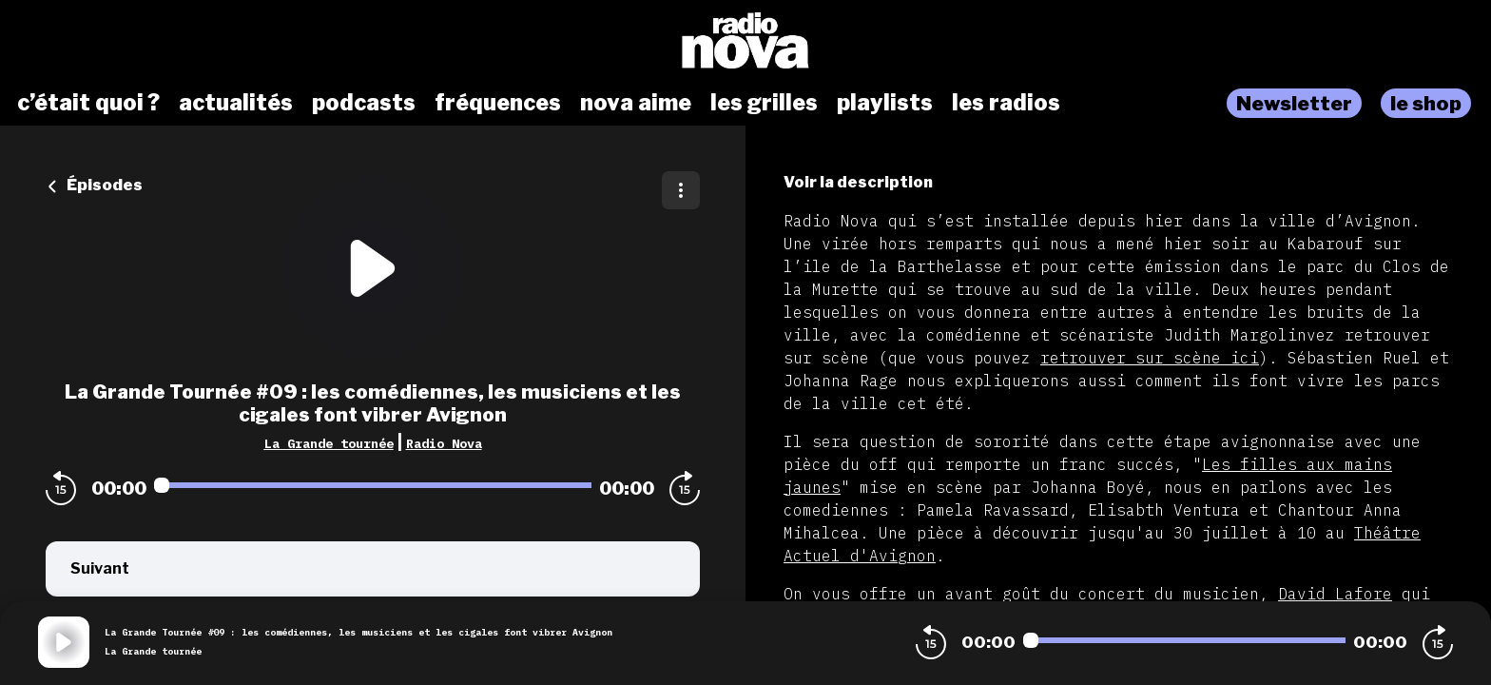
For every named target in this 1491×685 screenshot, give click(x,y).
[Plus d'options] (681, 190)
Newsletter (1294, 103)
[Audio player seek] (372, 485)
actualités (236, 102)
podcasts (364, 102)
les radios (1006, 102)
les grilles (764, 102)
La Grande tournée (329, 443)
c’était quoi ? (88, 102)
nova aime (635, 102)
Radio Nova (444, 443)
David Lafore (1335, 593)
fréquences (498, 102)
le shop (1426, 103)
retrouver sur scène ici (1149, 357)
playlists (885, 102)
